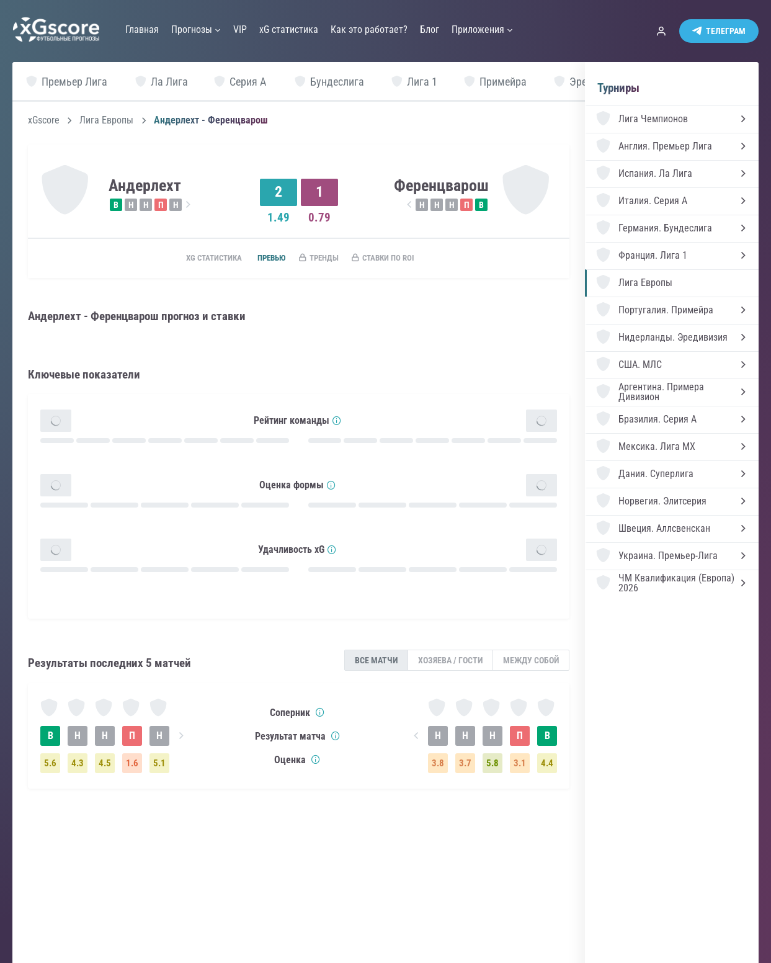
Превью (264, 259)
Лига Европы (106, 120)
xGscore (44, 120)
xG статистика (199, 259)
